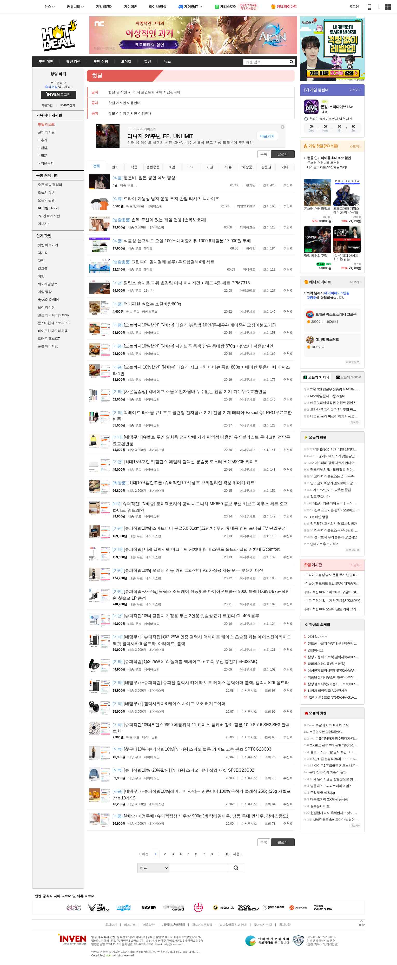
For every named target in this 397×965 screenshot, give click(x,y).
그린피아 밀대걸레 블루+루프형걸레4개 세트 (164, 262)
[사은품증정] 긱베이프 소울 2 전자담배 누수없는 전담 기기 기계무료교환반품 (190, 391)
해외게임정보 (47, 284)
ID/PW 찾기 (68, 105)
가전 (209, 167)
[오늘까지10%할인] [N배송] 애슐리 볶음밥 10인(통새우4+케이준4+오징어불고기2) (194, 325)
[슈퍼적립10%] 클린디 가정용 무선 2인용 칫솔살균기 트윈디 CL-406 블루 (186, 616)
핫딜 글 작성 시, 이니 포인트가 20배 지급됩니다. (144, 92)
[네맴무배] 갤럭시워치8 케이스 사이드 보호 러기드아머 (169, 703)
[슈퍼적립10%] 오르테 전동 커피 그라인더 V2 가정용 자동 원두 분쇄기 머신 (188, 570)
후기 (42, 140)
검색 (236, 868)
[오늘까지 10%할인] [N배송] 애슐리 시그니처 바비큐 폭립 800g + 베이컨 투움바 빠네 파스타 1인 (201, 370)
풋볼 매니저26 (48, 346)
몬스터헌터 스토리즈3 (53, 323)
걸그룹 (43, 268)
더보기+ (355, 89)
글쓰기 (283, 154)
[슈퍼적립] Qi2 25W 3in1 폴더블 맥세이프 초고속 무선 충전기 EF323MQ (185, 661)
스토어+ (355, 146)
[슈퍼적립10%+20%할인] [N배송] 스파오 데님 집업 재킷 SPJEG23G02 (183, 770)
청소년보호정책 (202, 925)
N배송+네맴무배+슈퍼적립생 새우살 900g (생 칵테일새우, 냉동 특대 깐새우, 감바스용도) (200, 816)
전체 (96, 166)
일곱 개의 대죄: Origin (53, 315)
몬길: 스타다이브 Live (337, 107)
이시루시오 (247, 311)
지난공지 (46, 163)
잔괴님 (250, 185)
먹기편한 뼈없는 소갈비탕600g (147, 304)
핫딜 (97, 75)
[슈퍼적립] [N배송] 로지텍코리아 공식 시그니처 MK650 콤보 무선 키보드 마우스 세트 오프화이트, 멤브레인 (200, 507)
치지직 (43, 252)
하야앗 (250, 248)
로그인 (354, 7)
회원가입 (47, 105)
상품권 (266, 167)
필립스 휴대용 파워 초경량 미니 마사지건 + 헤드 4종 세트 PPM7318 (181, 283)
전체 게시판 (46, 132)
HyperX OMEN (48, 299)
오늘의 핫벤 (46, 192)
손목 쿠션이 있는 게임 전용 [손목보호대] (159, 220)
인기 (115, 167)
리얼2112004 (246, 206)
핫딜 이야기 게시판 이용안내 (130, 113)
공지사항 (284, 925)
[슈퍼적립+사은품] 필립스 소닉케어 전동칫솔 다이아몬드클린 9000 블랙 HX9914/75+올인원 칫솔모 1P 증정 (201, 594)
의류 (228, 167)
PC (190, 167)
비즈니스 (129, 925)
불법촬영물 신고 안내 (233, 925)
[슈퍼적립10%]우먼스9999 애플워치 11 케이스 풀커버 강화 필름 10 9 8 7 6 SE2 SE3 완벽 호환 (201, 728)
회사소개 (111, 925)
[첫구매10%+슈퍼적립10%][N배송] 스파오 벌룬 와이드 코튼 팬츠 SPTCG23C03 (192, 749)
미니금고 (249, 269)
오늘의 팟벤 (46, 200)
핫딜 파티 (58, 74)
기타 (285, 167)
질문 (42, 155)
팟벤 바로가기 (48, 245)
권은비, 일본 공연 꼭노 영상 (144, 177)
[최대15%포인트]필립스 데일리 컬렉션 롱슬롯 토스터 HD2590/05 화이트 (185, 461)
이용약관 (148, 925)
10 (227, 854)
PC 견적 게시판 (49, 216)
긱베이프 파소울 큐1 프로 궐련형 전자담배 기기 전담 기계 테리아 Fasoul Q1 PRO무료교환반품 (202, 416)
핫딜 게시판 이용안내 (124, 103)
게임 (171, 167)
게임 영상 (44, 291)
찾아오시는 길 (263, 925)
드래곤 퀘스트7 (49, 338)
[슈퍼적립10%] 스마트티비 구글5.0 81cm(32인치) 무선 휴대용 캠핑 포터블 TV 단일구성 (199, 528)
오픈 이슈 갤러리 (50, 184)
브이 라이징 (46, 307)
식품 (134, 167)
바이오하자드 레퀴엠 (53, 330)
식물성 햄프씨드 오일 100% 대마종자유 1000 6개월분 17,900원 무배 (182, 241)
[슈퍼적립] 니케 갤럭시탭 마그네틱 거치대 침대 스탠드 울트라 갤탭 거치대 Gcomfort (196, 549)
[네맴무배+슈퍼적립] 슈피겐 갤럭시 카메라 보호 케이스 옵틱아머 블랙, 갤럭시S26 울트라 (201, 682)
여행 (41, 276)
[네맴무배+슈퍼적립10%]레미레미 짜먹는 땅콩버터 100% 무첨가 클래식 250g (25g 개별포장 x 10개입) (202, 794)
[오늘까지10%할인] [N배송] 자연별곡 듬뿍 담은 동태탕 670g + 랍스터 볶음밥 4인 (193, 346)
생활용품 (153, 167)
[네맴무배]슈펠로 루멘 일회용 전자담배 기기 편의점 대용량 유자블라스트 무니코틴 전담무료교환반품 (201, 440)
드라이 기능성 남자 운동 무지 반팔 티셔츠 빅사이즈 (166, 198)
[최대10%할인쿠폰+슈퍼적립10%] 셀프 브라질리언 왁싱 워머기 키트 (184, 483)
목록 (263, 154)
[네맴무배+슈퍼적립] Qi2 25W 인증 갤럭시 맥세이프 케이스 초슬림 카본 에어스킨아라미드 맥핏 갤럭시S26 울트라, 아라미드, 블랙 (202, 640)
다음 (236, 854)
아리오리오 (247, 290)
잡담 (42, 147)
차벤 (41, 260)
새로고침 (351, 362)
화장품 (247, 167)
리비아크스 (247, 227)
